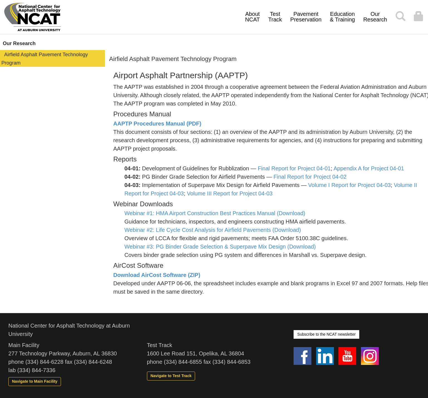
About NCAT (252, 17)
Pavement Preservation (305, 17)
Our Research (375, 17)
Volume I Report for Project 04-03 (349, 185)
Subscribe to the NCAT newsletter (326, 334)
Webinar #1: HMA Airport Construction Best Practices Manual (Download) (214, 213)
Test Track (275, 17)
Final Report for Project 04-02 (310, 177)
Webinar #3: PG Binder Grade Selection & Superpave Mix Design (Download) (220, 247)
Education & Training (342, 17)
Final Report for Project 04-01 (294, 168)
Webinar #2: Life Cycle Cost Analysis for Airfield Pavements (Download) (212, 230)
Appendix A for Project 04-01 (369, 168)
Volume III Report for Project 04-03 (230, 193)
